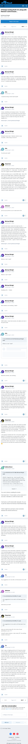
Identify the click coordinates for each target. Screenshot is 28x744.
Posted (9, 33)
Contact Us (11, 737)
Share (7, 722)
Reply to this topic (14, 21)
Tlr (6, 575)
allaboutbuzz (9, 467)
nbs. (6, 92)
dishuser (7, 206)
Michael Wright (6, 15)
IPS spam (9, 743)
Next (23, 26)
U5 (8, 16)
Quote (6, 66)
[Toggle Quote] (3, 338)
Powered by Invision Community (14, 740)
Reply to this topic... (8, 714)
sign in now (8, 708)
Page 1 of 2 (14, 26)
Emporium (8, 164)
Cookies (17, 737)
